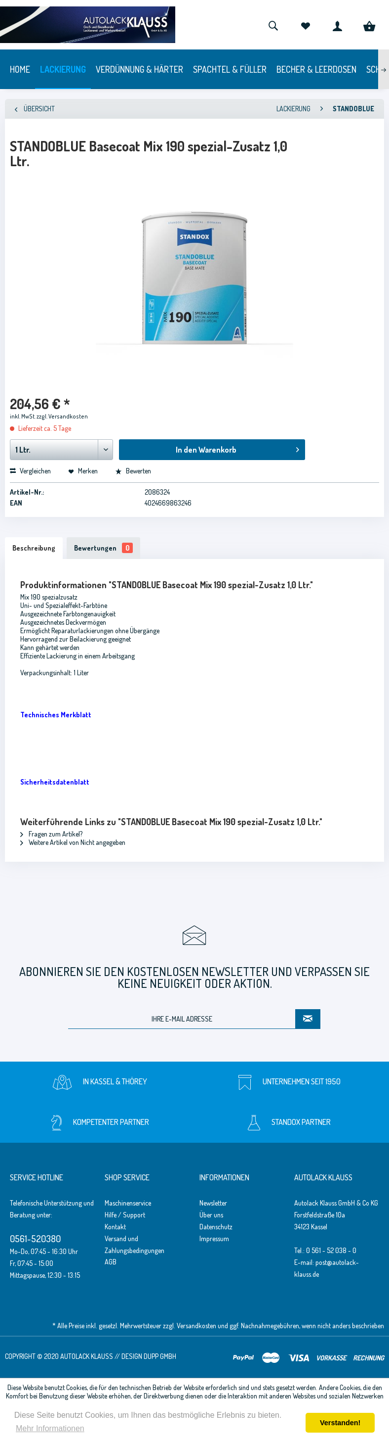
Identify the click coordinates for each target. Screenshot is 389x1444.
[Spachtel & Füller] (230, 69)
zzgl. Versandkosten (62, 416)
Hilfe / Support (125, 1215)
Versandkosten (196, 1325)
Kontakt (115, 1226)
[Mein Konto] (337, 25)
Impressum (214, 1238)
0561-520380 (35, 1238)
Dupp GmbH (160, 1356)
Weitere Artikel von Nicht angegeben (72, 842)
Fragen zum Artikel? (51, 834)
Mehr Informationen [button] (50, 1428)
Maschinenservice (128, 1203)
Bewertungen (103, 548)
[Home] (20, 69)
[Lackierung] (63, 69)
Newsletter (213, 1203)
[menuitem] (273, 25)
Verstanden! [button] (340, 1423)
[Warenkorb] (369, 25)
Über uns (211, 1215)
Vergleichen (30, 470)
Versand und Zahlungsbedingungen (134, 1244)
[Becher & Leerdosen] (316, 69)
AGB (111, 1262)
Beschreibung (33, 548)
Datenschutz (216, 1226)
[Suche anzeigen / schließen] (273, 25)
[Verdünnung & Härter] (139, 69)
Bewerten (133, 470)
